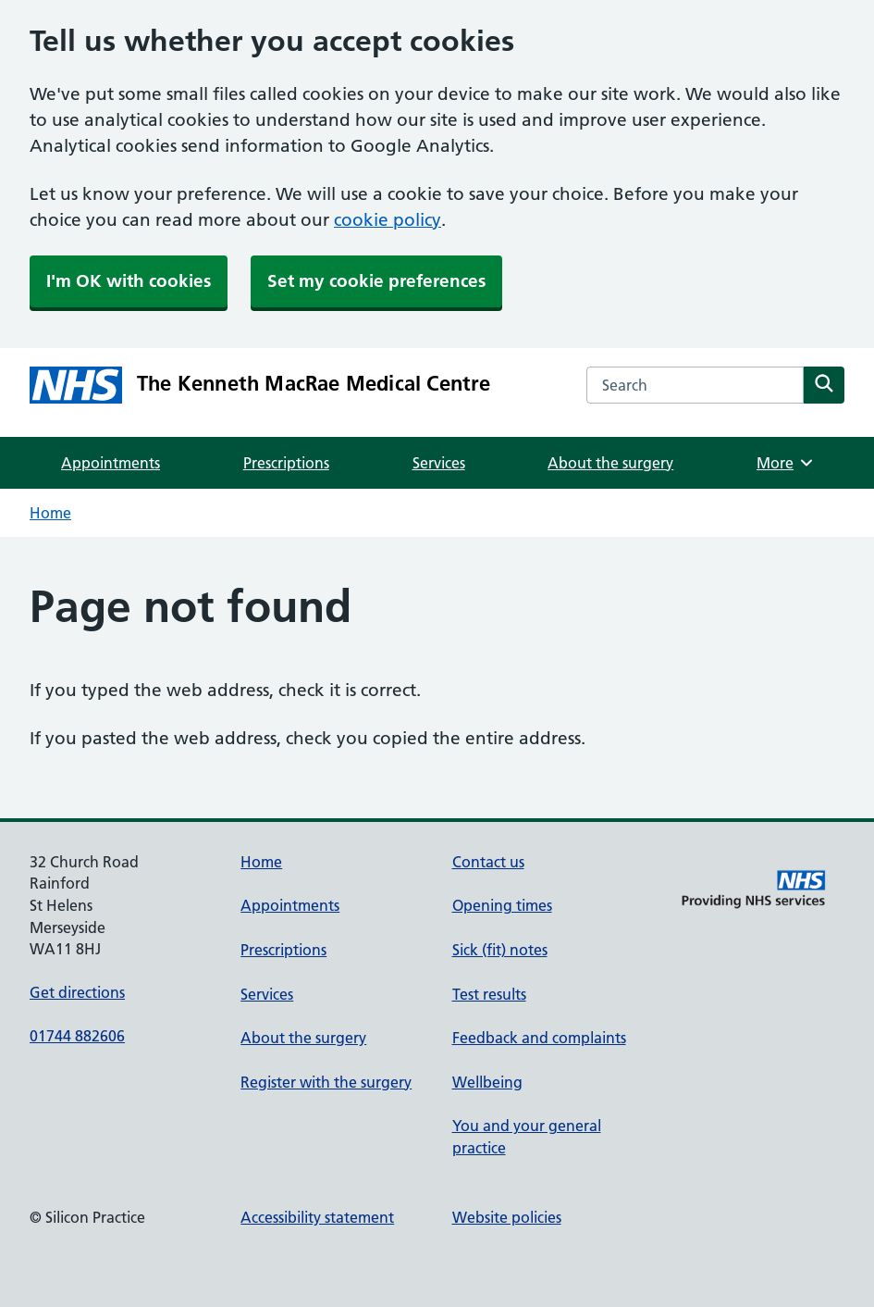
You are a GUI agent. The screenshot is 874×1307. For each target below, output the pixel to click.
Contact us (488, 862)
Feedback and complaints (539, 1037)
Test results (489, 994)
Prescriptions (286, 463)
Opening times (502, 905)
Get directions (77, 992)
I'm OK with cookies (128, 281)
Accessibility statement (317, 1217)
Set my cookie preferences (376, 281)
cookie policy (387, 219)
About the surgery (610, 463)
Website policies (506, 1217)
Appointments (110, 463)
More (786, 463)
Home (50, 513)
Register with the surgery (326, 1082)
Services (438, 463)
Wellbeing (487, 1082)
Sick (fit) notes (500, 949)
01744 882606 (77, 1036)
